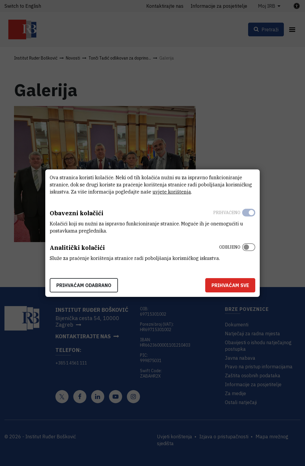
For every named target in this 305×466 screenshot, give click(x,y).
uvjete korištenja (171, 192)
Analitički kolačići (77, 248)
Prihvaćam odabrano (83, 285)
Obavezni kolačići (76, 213)
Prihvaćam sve (230, 285)
